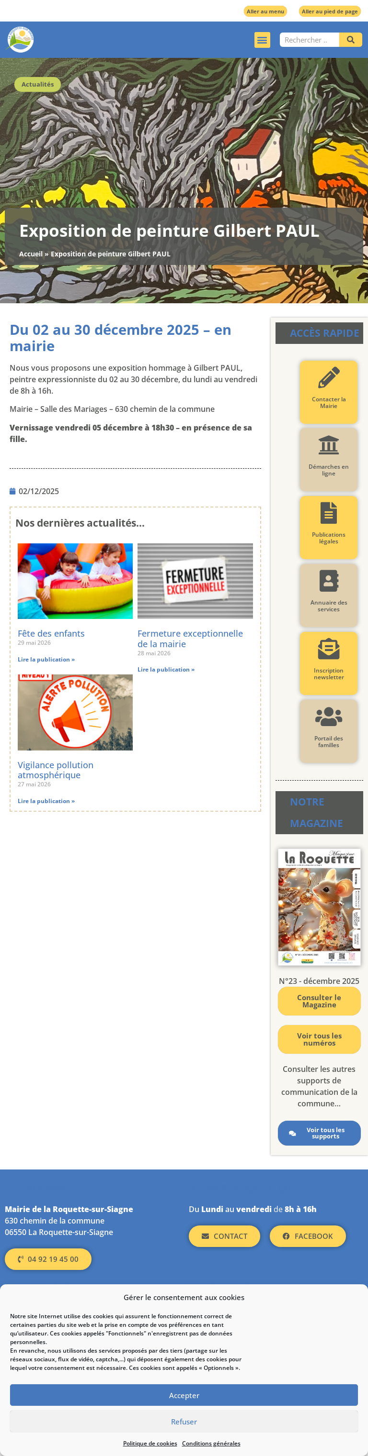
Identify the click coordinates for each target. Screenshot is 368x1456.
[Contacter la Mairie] (329, 377)
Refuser (184, 1421)
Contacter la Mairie (329, 402)
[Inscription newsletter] (329, 649)
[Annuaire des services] (329, 581)
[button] (262, 40)
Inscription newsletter (329, 673)
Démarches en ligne (329, 470)
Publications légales (328, 537)
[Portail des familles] (329, 717)
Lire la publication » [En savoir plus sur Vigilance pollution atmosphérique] (46, 801)
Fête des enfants (51, 633)
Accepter (184, 1395)
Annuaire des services (328, 605)
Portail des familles (328, 741)
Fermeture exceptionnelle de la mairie (190, 639)
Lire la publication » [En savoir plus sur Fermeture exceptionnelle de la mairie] (166, 669)
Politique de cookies (150, 1443)
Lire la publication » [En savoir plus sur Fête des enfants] (46, 659)
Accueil (31, 253)
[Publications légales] (329, 513)
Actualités (38, 84)
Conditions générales (211, 1443)
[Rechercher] (350, 40)
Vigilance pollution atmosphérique (55, 770)
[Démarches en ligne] (329, 445)
